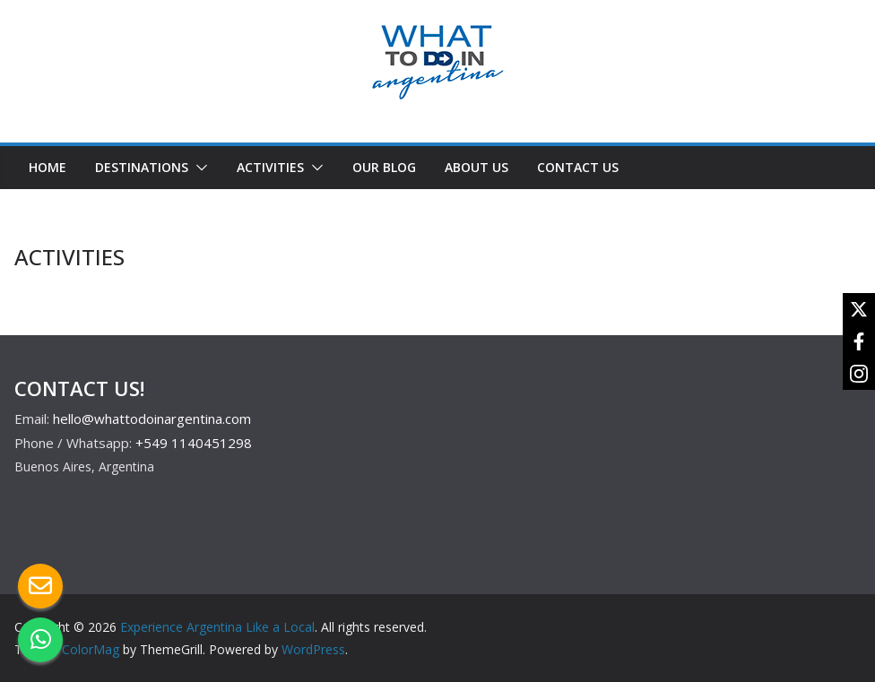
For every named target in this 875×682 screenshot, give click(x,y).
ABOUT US (476, 167)
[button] (198, 167)
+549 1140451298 (193, 443)
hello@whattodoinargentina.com (152, 418)
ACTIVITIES (270, 167)
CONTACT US (578, 167)
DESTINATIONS (141, 167)
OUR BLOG (384, 167)
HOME (47, 167)
